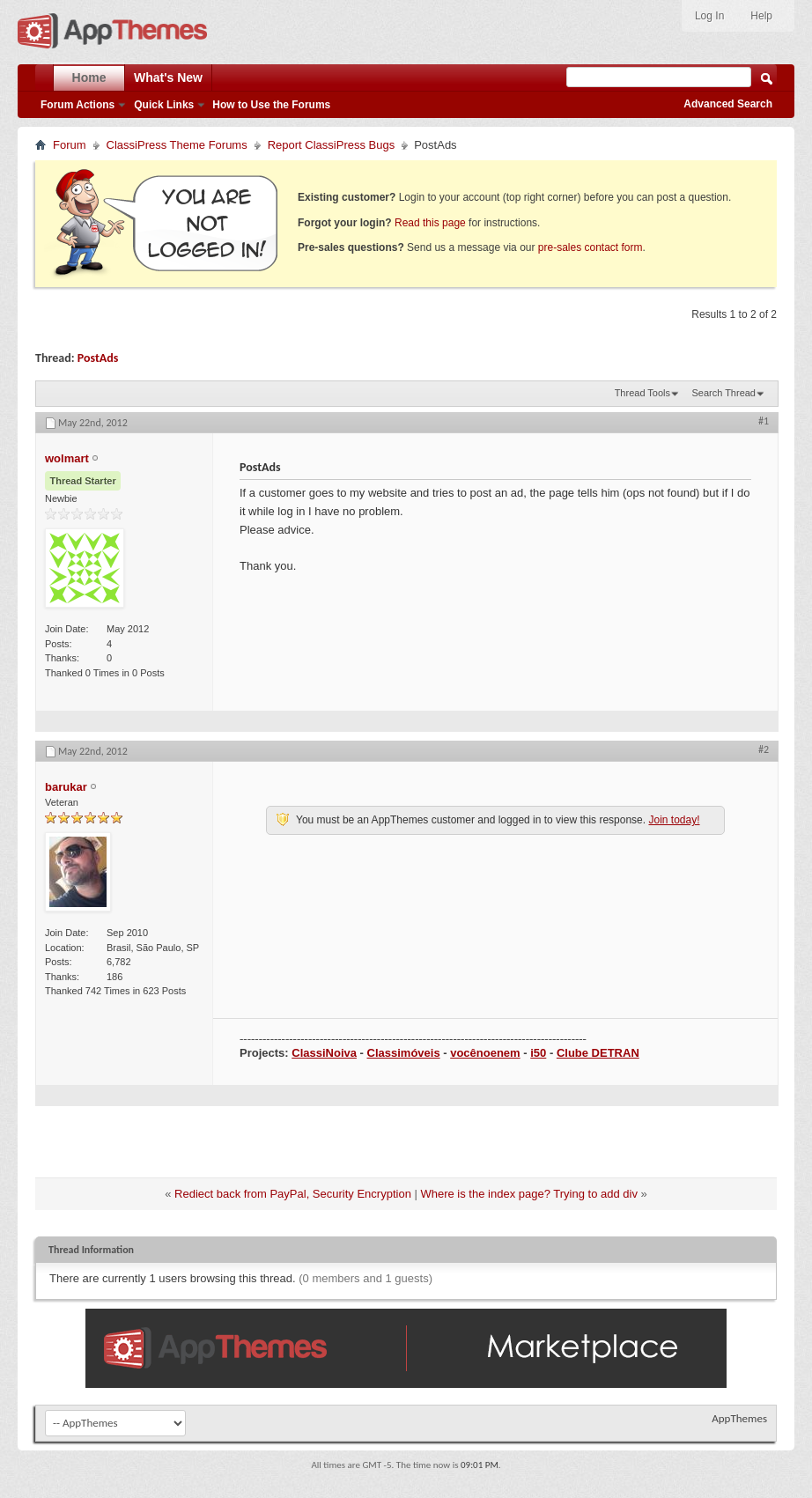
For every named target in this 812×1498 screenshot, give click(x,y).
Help (761, 16)
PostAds (98, 358)
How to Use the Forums (271, 105)
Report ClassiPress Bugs (331, 144)
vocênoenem (485, 1052)
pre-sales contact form (590, 247)
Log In (709, 16)
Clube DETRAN (598, 1052)
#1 (763, 421)
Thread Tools (642, 392)
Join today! (673, 820)
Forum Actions (77, 105)
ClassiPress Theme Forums (177, 144)
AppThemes (739, 1418)
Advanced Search (727, 104)
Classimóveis (403, 1052)
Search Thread (723, 392)
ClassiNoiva (324, 1052)
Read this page (430, 223)
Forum (69, 144)
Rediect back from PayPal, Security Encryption (292, 1193)
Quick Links (164, 105)
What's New (168, 77)
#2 (763, 749)
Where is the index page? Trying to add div (528, 1193)
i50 (538, 1052)
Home (89, 77)
